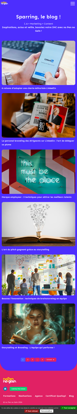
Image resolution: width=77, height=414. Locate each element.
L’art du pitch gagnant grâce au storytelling (25, 249)
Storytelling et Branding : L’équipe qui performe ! (28, 347)
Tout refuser (32, 411)
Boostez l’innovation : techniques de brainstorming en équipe (34, 298)
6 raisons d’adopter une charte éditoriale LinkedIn (29, 88)
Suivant (51, 360)
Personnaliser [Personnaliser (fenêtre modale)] (46, 411)
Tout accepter (68, 408)
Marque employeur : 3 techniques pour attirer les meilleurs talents (36, 197)
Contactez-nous (18, 389)
